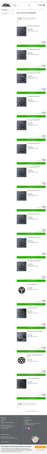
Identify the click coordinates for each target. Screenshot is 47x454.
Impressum (3, 419)
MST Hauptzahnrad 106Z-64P (33, 49)
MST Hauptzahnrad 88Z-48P (33, 26)
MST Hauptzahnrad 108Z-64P (33, 261)
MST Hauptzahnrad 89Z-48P (33, 190)
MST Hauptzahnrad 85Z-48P (33, 96)
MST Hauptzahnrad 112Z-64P (33, 237)
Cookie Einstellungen (5, 428)
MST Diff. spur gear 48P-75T (33, 378)
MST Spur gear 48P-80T (32, 307)
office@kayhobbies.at (30, 424)
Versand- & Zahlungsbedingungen (7, 422)
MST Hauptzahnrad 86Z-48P (33, 167)
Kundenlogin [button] (36, 1)
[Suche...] (14, 5)
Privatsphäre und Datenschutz (6, 425)
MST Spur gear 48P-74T (32, 284)
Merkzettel (43, 1)
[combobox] (26, 18)
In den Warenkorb (31, 45)
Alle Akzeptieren (40, 447)
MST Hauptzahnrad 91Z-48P (33, 143)
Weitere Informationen (40, 450)
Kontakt (2, 420)
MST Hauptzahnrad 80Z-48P (33, 119)
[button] (30, 2)
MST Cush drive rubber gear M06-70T (35, 331)
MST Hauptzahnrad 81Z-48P (33, 214)
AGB (2, 423)
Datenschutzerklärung (17, 451)
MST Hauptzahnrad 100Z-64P (33, 73)
